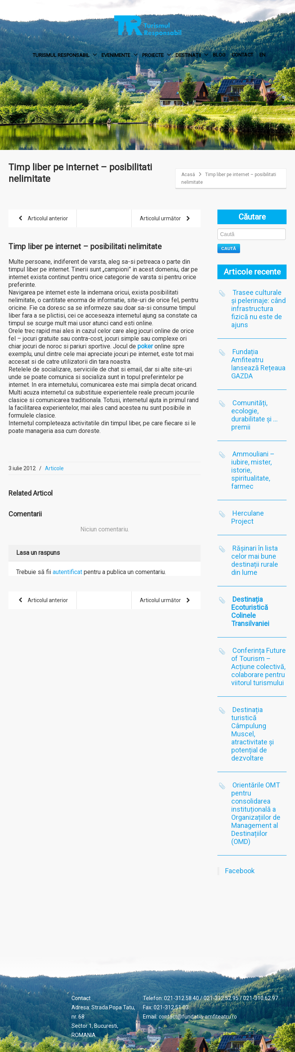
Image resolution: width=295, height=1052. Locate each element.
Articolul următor (166, 219)
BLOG (219, 55)
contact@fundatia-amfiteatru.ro (198, 1017)
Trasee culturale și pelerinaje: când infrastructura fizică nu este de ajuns (258, 308)
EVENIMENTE (119, 54)
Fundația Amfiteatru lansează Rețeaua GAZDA (258, 364)
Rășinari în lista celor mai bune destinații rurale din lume (254, 560)
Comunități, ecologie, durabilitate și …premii (254, 415)
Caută (228, 248)
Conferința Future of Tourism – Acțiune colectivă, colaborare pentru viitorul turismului (258, 666)
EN (262, 55)
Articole (54, 468)
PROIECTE (156, 54)
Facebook (240, 871)
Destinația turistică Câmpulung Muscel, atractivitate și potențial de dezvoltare (252, 734)
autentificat (67, 572)
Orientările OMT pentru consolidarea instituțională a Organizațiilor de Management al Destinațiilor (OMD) (255, 813)
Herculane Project (247, 517)
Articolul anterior (42, 219)
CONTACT (242, 55)
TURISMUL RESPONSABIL (65, 54)
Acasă (188, 174)
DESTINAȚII (192, 54)
